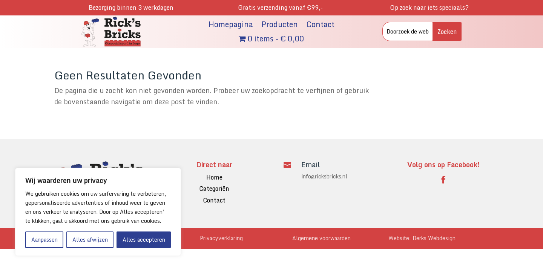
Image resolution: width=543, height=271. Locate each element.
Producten (279, 25)
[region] (98, 212)
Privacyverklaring (221, 238)
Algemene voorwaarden (321, 238)
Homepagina (231, 25)
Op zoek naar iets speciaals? (429, 7)
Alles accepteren (144, 239)
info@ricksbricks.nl (324, 176)
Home (214, 177)
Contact (320, 25)
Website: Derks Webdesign (422, 238)
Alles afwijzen (90, 239)
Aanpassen (44, 239)
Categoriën (214, 188)
